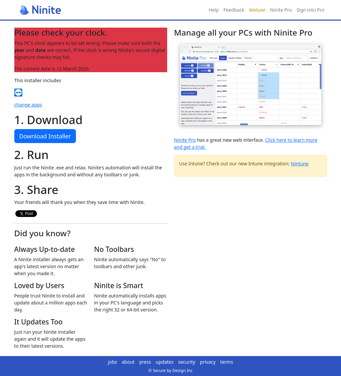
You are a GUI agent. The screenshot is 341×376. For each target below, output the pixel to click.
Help (214, 10)
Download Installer (45, 136)
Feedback (233, 10)
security (186, 362)
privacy (208, 362)
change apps (28, 104)
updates (164, 362)
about (128, 362)
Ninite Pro (281, 10)
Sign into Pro (310, 10)
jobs (112, 362)
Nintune (300, 163)
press (145, 362)
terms (226, 362)
